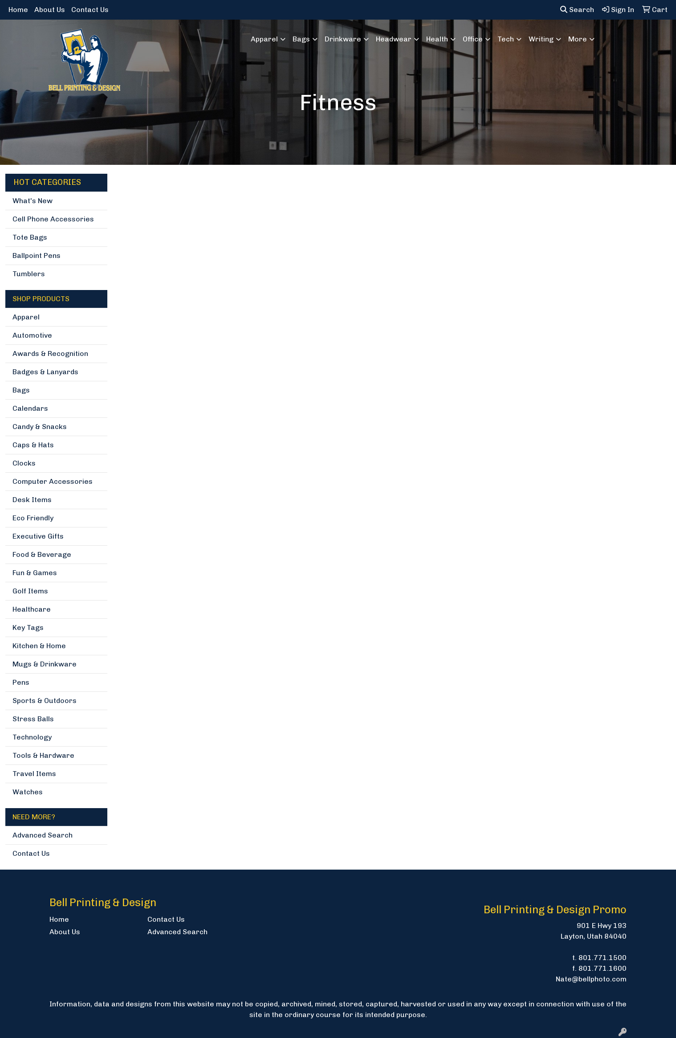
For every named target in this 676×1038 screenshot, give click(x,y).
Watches (27, 792)
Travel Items (34, 773)
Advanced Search (42, 835)
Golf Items (30, 591)
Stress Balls (33, 719)
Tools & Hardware (43, 755)
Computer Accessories (52, 481)
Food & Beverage (41, 554)
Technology (32, 737)
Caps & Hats (33, 445)
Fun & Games (34, 572)
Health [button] (437, 39)
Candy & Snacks (39, 426)
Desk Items (32, 499)
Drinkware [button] (343, 39)
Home (18, 9)
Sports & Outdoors (44, 700)
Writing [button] (541, 39)
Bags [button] (301, 39)
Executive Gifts (38, 536)
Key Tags (28, 627)
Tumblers (28, 274)
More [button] (577, 39)
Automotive (32, 335)
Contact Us (90, 9)
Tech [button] (505, 39)
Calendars (30, 408)
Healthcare (31, 609)
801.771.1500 (602, 957)
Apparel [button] (264, 39)
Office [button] (473, 39)
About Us (49, 9)
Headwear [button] (393, 39)
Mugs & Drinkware (44, 664)
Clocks (24, 463)
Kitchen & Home (39, 646)
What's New (32, 200)
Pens (20, 682)
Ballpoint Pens (36, 255)
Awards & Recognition (50, 353)
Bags (21, 390)
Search (577, 9)
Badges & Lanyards (45, 372)
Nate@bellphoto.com (591, 979)
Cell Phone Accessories (53, 219)
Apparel (26, 317)
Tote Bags (29, 237)
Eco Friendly (32, 518)
